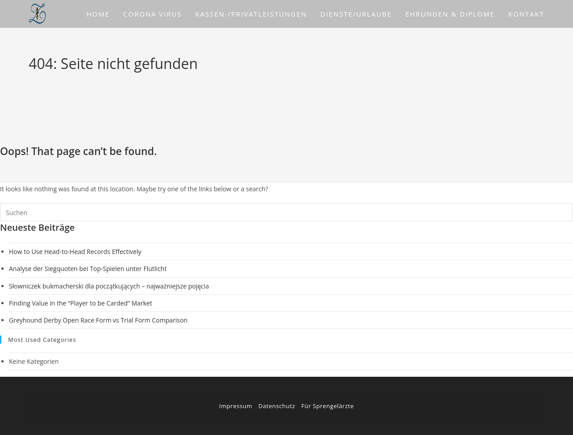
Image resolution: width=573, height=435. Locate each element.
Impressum (235, 406)
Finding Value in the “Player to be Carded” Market (80, 303)
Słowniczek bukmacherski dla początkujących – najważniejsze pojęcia (109, 286)
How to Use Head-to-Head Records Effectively (75, 251)
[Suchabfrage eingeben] (286, 212)
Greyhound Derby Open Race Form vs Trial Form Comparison (98, 320)
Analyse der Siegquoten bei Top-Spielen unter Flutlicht (88, 268)
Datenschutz (276, 406)
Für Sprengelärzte (327, 406)
